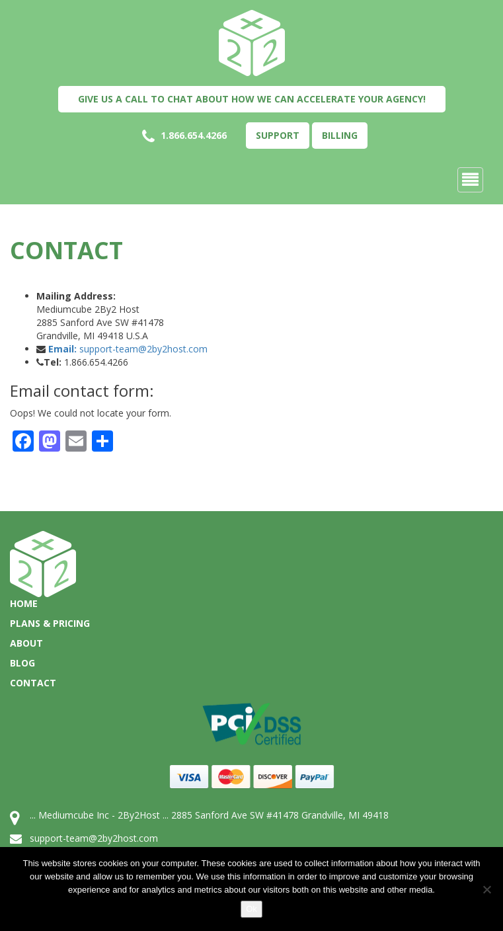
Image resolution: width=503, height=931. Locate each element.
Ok (251, 909)
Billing (340, 135)
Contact (33, 682)
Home (24, 603)
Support (277, 135)
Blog (22, 663)
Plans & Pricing (50, 623)
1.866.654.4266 (184, 136)
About (26, 643)
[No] (486, 889)
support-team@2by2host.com (128, 349)
